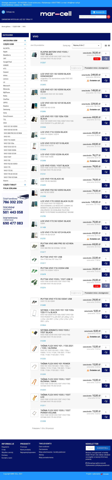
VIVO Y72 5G (8, 170)
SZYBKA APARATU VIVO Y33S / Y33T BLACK (55, 331)
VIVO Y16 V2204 (9, 140)
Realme (6, 106)
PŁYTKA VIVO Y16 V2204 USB (54, 268)
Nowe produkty (25, 450)
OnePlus (6, 99)
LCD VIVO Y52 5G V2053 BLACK (55, 190)
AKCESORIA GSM (10, 41)
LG (4, 82)
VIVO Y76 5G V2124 (10, 174)
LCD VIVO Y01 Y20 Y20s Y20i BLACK (54, 117)
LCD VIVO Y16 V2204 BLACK (53, 132)
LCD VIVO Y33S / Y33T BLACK (54, 166)
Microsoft (6, 86)
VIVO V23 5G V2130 (10, 130)
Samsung (6, 109)
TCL (4, 119)
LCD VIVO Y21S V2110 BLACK (54, 143)
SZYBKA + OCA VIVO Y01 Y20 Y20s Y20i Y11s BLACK (57, 311)
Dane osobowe (44, 446)
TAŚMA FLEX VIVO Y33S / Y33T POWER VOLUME (55, 411)
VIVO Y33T (7, 157)
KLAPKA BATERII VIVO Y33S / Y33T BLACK (54, 53)
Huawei (5, 72)
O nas (4, 450)
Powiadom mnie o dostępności (96, 68)
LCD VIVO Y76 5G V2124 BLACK (55, 232)
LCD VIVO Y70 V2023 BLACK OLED (56, 201)
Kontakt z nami (7, 458)
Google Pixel (7, 62)
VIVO (5, 123)
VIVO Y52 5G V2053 (10, 164)
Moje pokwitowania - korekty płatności (52, 452)
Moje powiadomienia (46, 457)
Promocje (23, 447)
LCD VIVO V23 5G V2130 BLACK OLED (55, 104)
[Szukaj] (93, 16)
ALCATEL (6, 48)
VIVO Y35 (7, 160)
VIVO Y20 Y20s (9, 143)
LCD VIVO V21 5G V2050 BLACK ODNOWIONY (55, 75)
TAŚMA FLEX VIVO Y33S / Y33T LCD (55, 396)
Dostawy (5, 455)
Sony (5, 113)
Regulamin (5, 447)
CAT (4, 58)
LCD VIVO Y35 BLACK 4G (52, 179)
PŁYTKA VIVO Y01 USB (51, 257)
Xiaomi (5, 181)
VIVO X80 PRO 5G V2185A (13, 133)
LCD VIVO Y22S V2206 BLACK (54, 154)
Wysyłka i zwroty (7, 452)
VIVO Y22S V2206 (10, 150)
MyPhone (6, 92)
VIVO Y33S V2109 (10, 153)
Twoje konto (45, 444)
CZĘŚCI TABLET (9, 185)
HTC (4, 69)
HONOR (5, 65)
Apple (5, 52)
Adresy (41, 455)
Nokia (5, 96)
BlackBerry (7, 55)
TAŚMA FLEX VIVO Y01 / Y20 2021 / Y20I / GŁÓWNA (56, 347)
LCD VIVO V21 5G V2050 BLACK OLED (55, 91)
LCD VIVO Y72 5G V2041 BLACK (55, 221)
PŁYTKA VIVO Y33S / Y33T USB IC (56, 279)
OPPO (5, 103)
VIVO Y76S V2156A (10, 177)
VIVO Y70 (7, 167)
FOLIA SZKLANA (10, 188)
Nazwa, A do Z (86, 45)
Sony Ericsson (8, 116)
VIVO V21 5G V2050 (10, 126)
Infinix (5, 75)
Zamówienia (43, 449)
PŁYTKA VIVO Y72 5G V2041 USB (56, 299)
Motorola (6, 89)
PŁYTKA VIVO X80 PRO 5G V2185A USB (56, 244)
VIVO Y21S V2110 (10, 147)
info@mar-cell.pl (73, 3)
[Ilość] (106, 53)
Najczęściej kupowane (28, 452)
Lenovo (5, 79)
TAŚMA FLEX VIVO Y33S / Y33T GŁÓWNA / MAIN (55, 380)
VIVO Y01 (7, 136)
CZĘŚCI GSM (8, 44)
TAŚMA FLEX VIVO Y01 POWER (55, 364)
